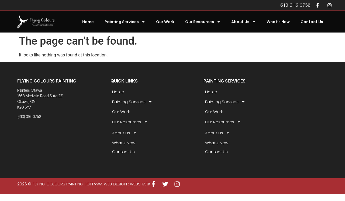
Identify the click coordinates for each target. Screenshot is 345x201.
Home (88, 21)
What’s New (278, 21)
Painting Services (125, 21)
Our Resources (202, 21)
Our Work (165, 21)
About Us (243, 21)
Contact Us (312, 21)
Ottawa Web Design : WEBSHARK (118, 184)
